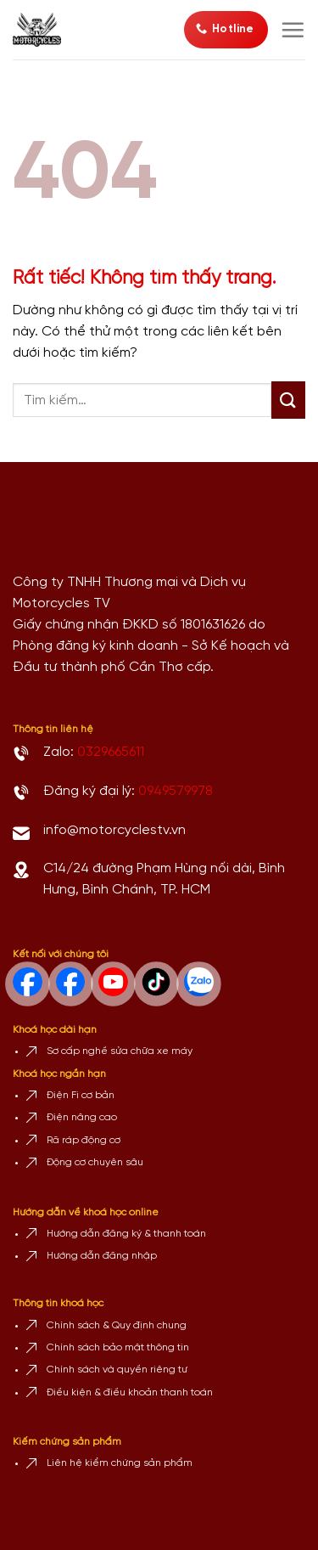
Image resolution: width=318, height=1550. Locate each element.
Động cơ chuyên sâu (95, 1162)
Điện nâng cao (82, 1117)
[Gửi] (288, 400)
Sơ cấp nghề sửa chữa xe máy (119, 1051)
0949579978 (175, 791)
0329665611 (110, 752)
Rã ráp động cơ (83, 1140)
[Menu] (292, 30)
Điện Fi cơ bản (80, 1095)
